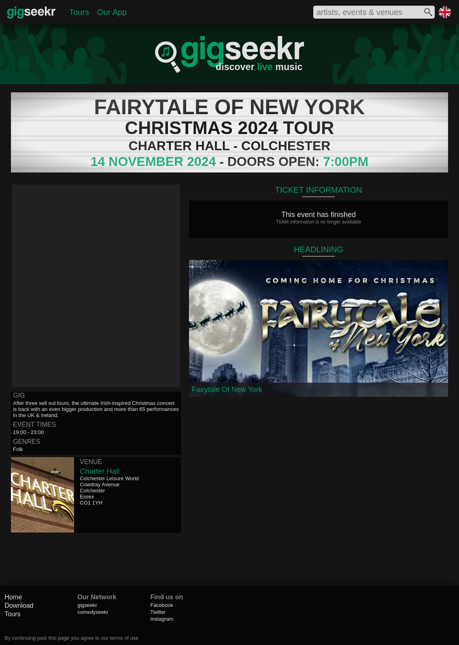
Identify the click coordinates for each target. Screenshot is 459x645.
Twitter (158, 612)
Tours (79, 12)
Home (13, 597)
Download (18, 605)
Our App (112, 12)
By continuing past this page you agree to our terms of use (71, 638)
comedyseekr (92, 612)
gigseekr (87, 605)
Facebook (161, 605)
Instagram (161, 619)
